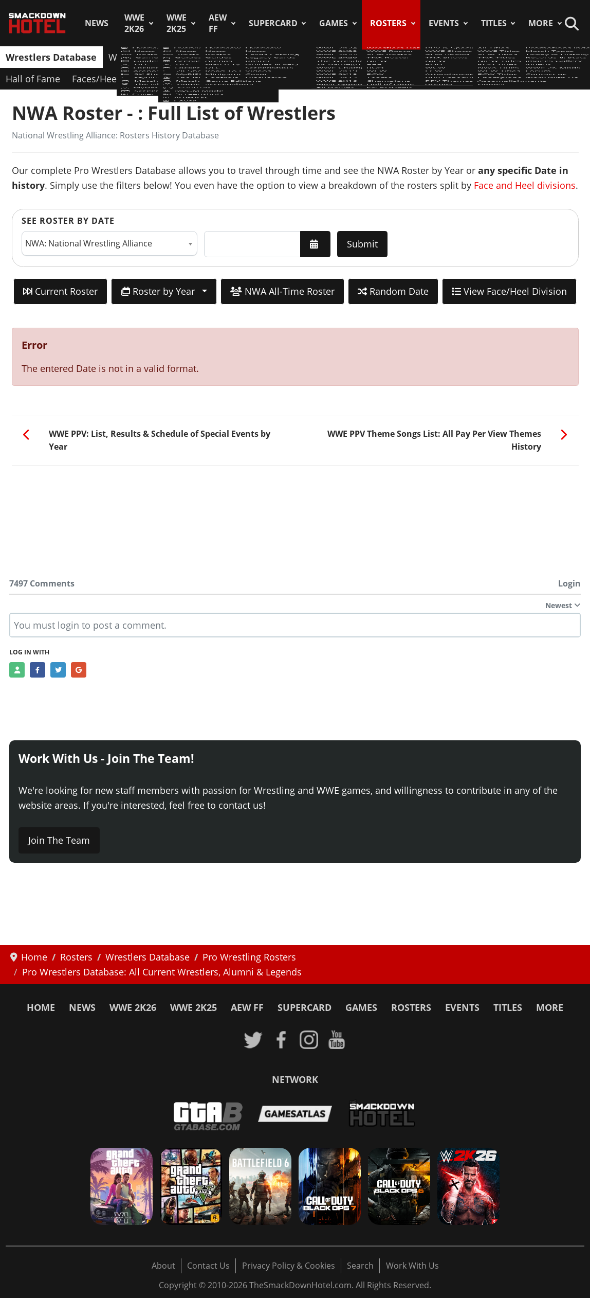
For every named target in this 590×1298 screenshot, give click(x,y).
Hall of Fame (33, 79)
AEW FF (218, 23)
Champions (520, 57)
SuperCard (273, 23)
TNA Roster (258, 57)
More (540, 23)
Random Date (393, 291)
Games (333, 23)
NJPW (306, 57)
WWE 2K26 (134, 23)
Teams (469, 57)
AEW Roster (198, 57)
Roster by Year (159, 291)
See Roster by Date (68, 220)
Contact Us (208, 1265)
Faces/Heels (98, 79)
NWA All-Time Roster (282, 291)
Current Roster (60, 291)
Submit (362, 244)
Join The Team (59, 840)
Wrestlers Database (51, 57)
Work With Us (412, 1265)
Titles (494, 23)
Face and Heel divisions (525, 185)
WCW (401, 57)
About (163, 1265)
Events (444, 23)
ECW (434, 57)
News (96, 23)
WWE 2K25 (177, 23)
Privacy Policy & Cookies (288, 1265)
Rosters (388, 23)
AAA (338, 57)
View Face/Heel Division (509, 291)
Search (360, 1265)
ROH (368, 57)
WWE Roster (134, 57)
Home (41, 1007)
